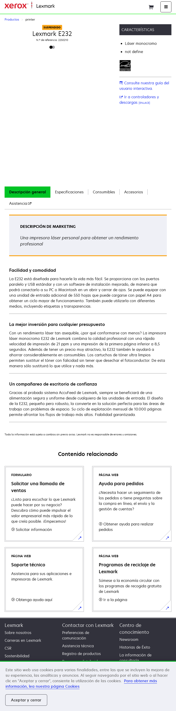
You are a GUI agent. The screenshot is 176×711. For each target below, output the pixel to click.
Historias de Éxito (134, 647)
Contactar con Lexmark (88, 625)
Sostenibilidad (17, 655)
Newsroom (128, 639)
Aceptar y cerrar (26, 700)
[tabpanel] (88, 318)
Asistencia (20, 203)
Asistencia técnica (78, 645)
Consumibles (104, 191)
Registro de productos (81, 653)
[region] (88, 686)
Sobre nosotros (18, 632)
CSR (8, 648)
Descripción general (27, 191)
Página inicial (65, 6)
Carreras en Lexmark (23, 640)
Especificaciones (69, 191)
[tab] (27, 192)
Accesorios (133, 191)
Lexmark (14, 625)
